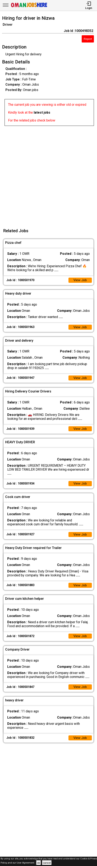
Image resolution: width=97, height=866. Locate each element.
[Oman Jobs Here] (29, 7)
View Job (80, 280)
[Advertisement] (48, 174)
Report (88, 38)
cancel (47, 862)
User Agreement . (26, 863)
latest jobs (42, 112)
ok (38, 862)
